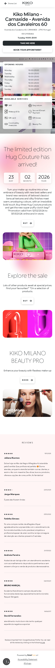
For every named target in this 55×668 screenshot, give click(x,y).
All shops (27, 663)
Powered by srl (27, 655)
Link (43, 642)
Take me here (27, 43)
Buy (27, 223)
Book (27, 380)
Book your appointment (27, 50)
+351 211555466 (27, 34)
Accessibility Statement (27, 659)
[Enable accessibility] (6, 661)
